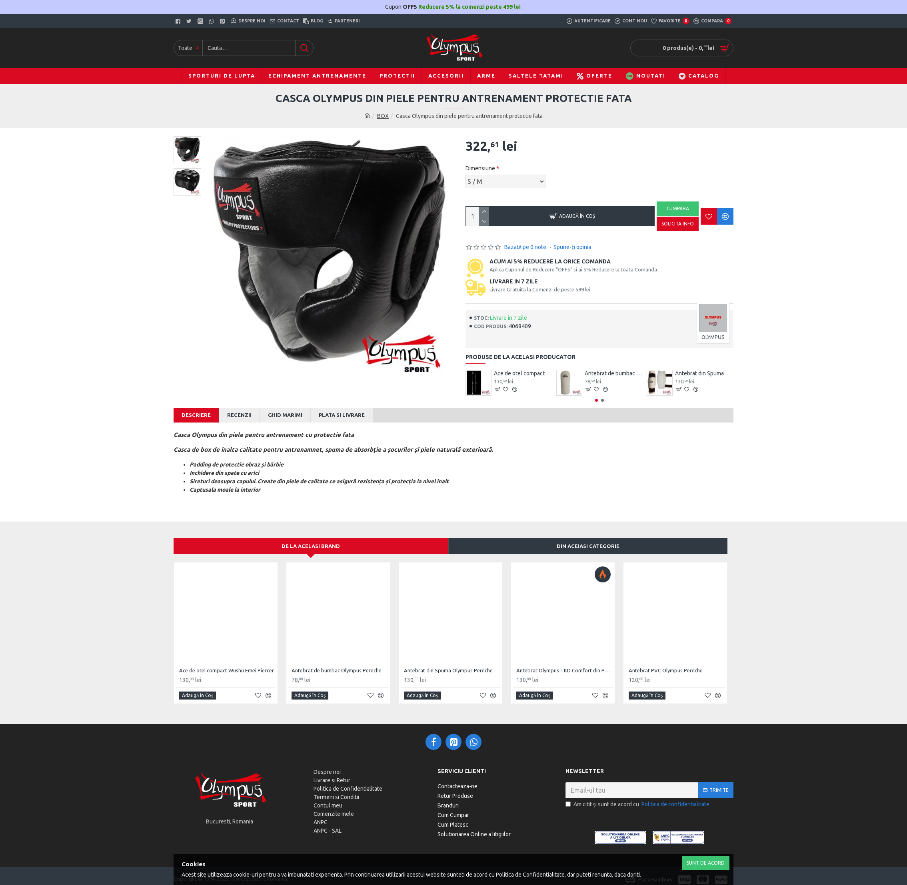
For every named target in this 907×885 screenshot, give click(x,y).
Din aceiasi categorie (588, 538)
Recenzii (239, 415)
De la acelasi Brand (311, 538)
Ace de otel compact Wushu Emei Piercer (523, 373)
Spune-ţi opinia (572, 247)
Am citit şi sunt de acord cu (638, 797)
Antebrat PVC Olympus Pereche (666, 663)
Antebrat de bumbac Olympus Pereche (614, 373)
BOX (383, 116)
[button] (596, 400)
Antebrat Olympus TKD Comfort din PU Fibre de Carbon (564, 663)
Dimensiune (480, 168)
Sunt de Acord (706, 862)
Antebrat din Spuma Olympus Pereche (704, 373)
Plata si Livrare (342, 415)
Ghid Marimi (285, 415)
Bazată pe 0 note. (525, 247)
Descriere (196, 415)
